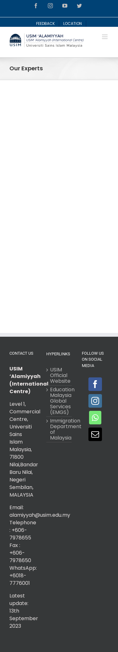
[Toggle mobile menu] (105, 36)
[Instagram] (95, 401)
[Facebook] (95, 384)
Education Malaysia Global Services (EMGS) (59, 401)
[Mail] (95, 434)
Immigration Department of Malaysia (59, 429)
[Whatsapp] (95, 417)
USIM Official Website (59, 375)
